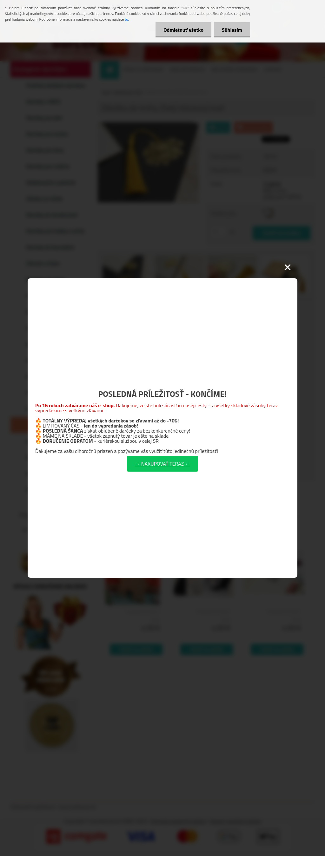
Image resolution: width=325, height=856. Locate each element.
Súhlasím (232, 30)
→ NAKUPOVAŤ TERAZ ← (162, 463)
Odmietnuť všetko (183, 30)
